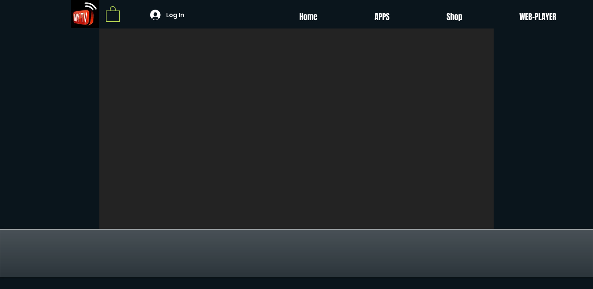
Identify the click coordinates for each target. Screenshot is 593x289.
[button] (113, 13)
